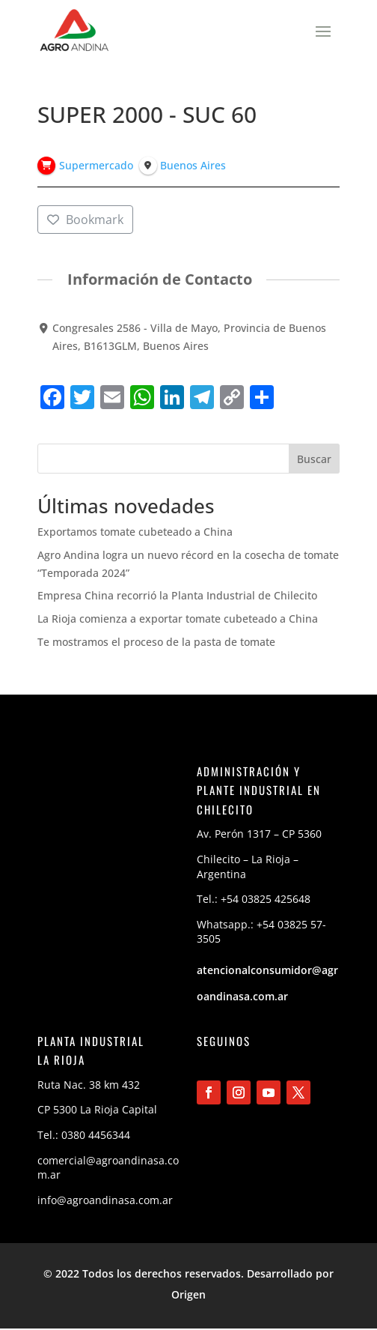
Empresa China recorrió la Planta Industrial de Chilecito (177, 595)
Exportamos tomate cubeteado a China (135, 532)
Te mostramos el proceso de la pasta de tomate (156, 642)
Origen (188, 1294)
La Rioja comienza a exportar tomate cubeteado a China (177, 618)
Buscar (314, 459)
